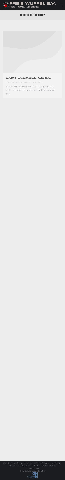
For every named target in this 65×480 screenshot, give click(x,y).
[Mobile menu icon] (60, 4)
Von (27, 82)
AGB (33, 465)
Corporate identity (13, 82)
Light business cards (28, 77)
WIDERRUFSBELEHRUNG (46, 465)
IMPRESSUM (56, 463)
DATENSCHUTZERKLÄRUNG (19, 465)
